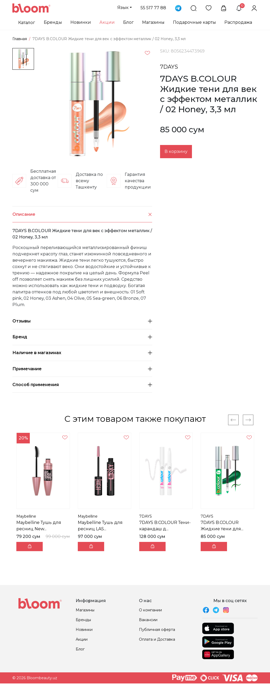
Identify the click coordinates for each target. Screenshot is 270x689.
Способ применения (82, 384)
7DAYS (169, 67)
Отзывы (82, 321)
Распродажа (238, 22)
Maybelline (26, 516)
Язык (123, 7)
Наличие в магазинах (82, 352)
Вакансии (148, 619)
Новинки (80, 22)
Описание (82, 214)
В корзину (176, 151)
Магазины (153, 22)
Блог (128, 22)
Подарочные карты (194, 22)
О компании (150, 610)
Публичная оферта (157, 629)
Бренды (53, 22)
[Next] (248, 420)
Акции (107, 22)
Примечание (82, 368)
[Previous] (233, 420)
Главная (19, 38)
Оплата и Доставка (157, 639)
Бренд (82, 336)
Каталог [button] (26, 22)
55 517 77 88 (153, 7)
